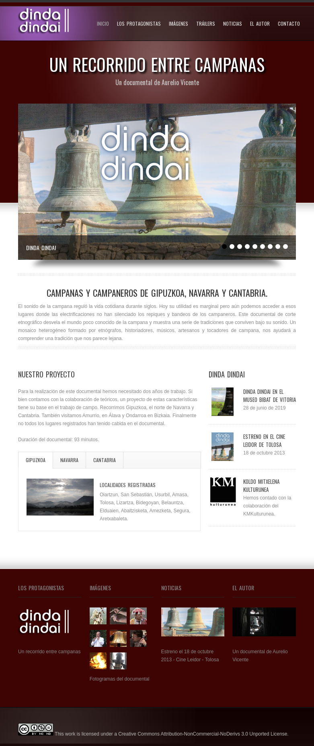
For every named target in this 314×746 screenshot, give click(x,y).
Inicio (103, 23)
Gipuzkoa (35, 460)
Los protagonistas (139, 23)
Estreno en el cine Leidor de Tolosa (264, 440)
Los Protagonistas (41, 587)
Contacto (289, 23)
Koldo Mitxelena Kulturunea (261, 485)
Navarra (69, 460)
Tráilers (205, 23)
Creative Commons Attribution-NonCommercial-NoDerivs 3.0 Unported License (202, 734)
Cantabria (104, 460)
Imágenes (178, 23)
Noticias (232, 23)
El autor (260, 23)
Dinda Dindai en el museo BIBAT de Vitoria (269, 395)
